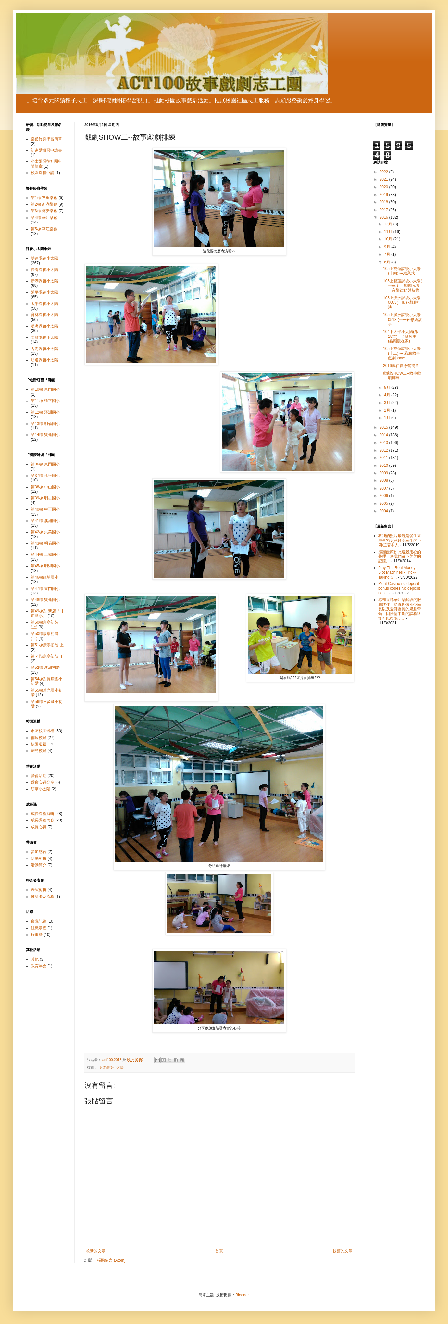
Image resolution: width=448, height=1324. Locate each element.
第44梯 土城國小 (45, 554)
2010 (384, 465)
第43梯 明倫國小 (45, 543)
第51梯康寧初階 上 (47, 645)
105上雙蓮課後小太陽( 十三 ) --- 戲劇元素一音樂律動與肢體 (402, 286)
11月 (388, 231)
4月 (387, 395)
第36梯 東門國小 (45, 464)
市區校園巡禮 (42, 731)
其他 (35, 959)
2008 (384, 480)
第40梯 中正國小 (45, 509)
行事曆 (37, 934)
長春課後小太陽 (44, 269)
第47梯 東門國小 (45, 588)
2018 (384, 202)
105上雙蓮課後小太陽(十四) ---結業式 (402, 270)
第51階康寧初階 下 (47, 656)
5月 (387, 387)
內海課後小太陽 (44, 349)
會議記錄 (38, 921)
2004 (384, 511)
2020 (384, 187)
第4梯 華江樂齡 (44, 217)
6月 (387, 262)
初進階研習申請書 (46, 150)
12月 (388, 224)
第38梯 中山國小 (45, 487)
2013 (384, 442)
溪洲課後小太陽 (44, 326)
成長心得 (38, 827)
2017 (384, 210)
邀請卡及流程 (42, 896)
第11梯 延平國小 (45, 401)
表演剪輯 (38, 889)
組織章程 (38, 928)
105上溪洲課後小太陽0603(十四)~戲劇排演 (402, 303)
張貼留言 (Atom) (111, 1260)
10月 (388, 239)
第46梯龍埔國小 (44, 577)
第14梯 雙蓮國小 (45, 434)
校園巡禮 (38, 744)
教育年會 (38, 966)
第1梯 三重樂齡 (44, 198)
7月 (387, 254)
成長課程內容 (42, 820)
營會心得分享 (42, 782)
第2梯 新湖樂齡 (44, 204)
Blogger (242, 1295)
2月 (387, 410)
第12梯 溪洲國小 (45, 412)
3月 (387, 403)
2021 (384, 179)
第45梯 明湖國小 (45, 566)
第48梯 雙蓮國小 (45, 599)
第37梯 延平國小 (45, 475)
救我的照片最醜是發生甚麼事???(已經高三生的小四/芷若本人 (399, 540)
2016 (384, 217)
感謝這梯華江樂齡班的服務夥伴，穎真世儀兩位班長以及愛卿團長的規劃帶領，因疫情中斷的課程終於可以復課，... (399, 609)
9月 (387, 247)
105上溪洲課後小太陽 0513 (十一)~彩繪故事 (402, 319)
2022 (384, 172)
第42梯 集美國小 (45, 532)
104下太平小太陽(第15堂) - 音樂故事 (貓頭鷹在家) (400, 336)
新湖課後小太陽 (44, 281)
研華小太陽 (40, 789)
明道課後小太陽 (111, 1067)
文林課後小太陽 (44, 337)
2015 (384, 427)
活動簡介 (38, 865)
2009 (384, 473)
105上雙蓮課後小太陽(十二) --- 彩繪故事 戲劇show (402, 353)
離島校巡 (38, 750)
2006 (384, 495)
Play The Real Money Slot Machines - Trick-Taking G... (397, 572)
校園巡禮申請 (42, 173)
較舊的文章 (342, 1251)
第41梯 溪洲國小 (45, 520)
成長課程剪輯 (42, 813)
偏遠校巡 (38, 737)
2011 (384, 457)
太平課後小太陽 (44, 303)
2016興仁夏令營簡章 (401, 365)
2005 (384, 503)
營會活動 (38, 775)
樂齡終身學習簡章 (46, 139)
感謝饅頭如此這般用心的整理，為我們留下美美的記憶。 (399, 557)
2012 (384, 450)
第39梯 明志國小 (45, 498)
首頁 (219, 1251)
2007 (384, 488)
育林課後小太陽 (44, 314)
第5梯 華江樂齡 (44, 229)
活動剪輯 (38, 858)
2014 (384, 435)
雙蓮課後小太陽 (44, 258)
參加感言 (38, 851)
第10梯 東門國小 (45, 389)
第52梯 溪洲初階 (45, 667)
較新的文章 (96, 1251)
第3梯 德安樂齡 (44, 211)
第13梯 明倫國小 (45, 423)
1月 (387, 417)
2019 (384, 194)
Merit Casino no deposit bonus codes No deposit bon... (399, 588)
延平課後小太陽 (44, 292)
